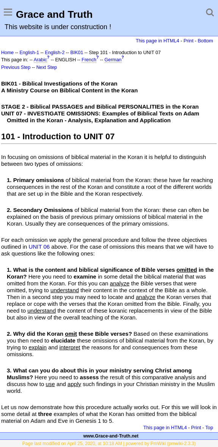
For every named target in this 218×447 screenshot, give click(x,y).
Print (188, 41)
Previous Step (15, 67)
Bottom (205, 41)
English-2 (54, 52)
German (113, 59)
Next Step (46, 67)
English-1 (29, 52)
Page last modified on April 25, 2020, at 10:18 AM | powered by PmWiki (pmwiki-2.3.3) (109, 443)
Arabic (40, 59)
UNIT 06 (39, 246)
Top (209, 427)
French (89, 59)
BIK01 (77, 52)
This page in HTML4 (157, 41)
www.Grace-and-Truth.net (111, 436)
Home (7, 52)
